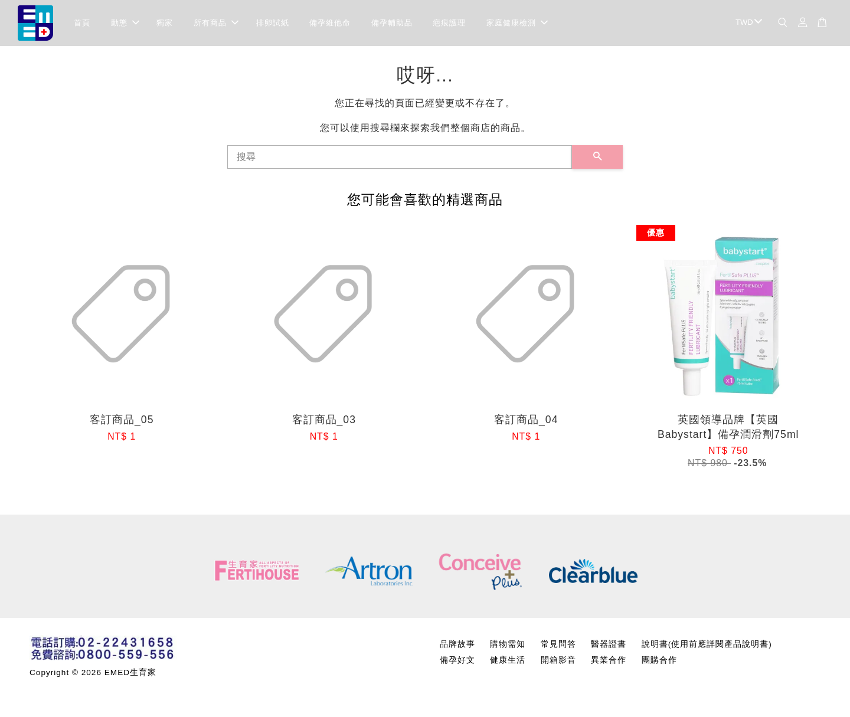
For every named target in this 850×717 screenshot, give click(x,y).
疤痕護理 (449, 23)
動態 (125, 23)
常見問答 (558, 645)
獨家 (164, 23)
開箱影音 (558, 661)
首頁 (82, 23)
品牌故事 (457, 645)
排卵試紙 (272, 23)
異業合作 (608, 661)
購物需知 (507, 645)
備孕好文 (457, 661)
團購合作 (659, 661)
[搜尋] (399, 158)
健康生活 (507, 661)
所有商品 (216, 23)
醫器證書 (608, 645)
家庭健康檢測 (517, 23)
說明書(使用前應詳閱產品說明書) (707, 645)
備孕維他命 (330, 23)
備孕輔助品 (392, 23)
